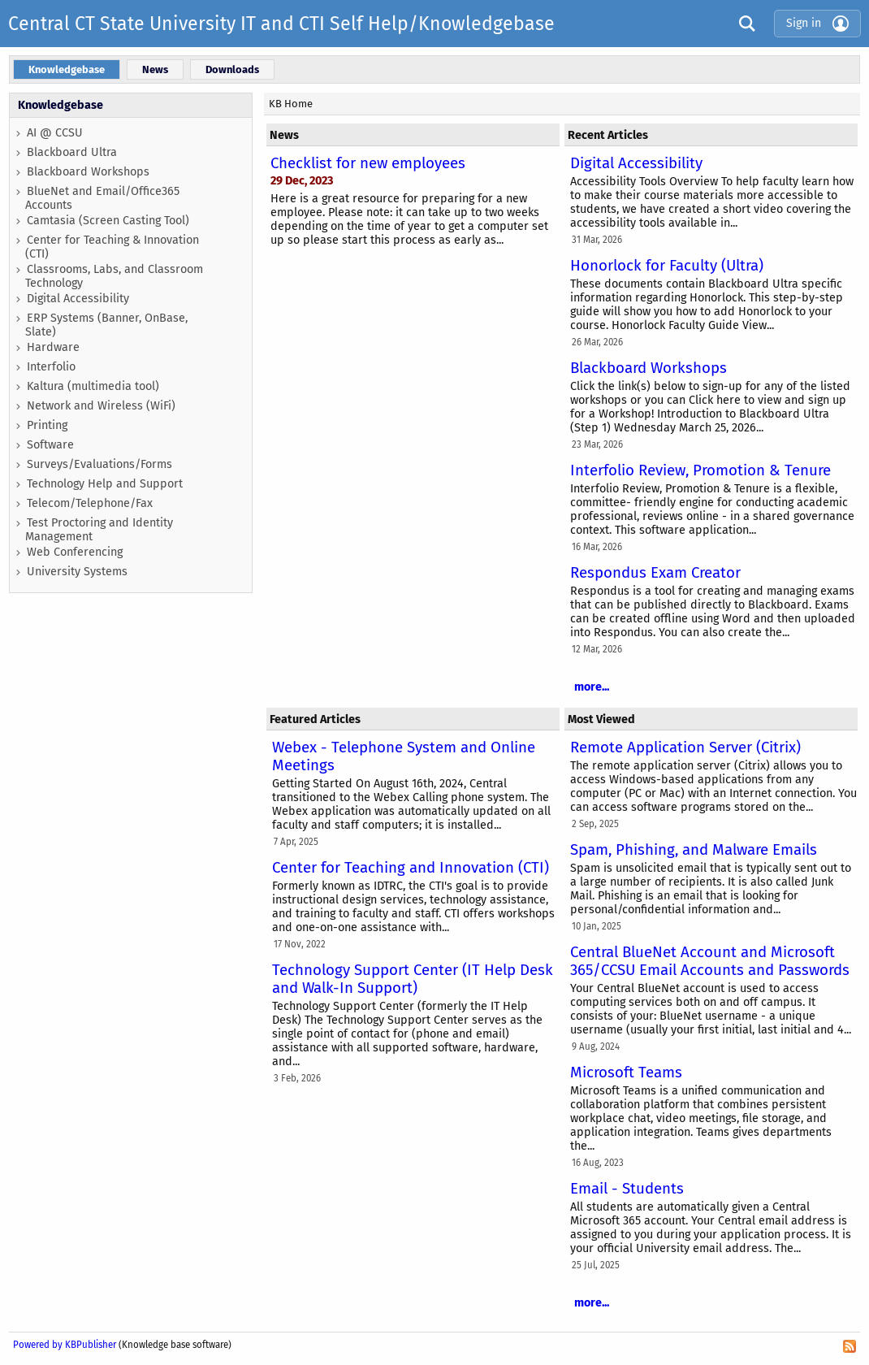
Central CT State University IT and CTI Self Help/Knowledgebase (281, 23)
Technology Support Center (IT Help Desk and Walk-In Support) (412, 979)
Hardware (53, 347)
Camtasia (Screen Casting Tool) (108, 221)
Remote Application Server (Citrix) (685, 747)
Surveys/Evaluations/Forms (99, 464)
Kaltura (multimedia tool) (93, 386)
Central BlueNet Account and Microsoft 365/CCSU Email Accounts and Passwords (710, 961)
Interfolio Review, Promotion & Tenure (700, 470)
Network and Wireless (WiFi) (101, 406)
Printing (47, 425)
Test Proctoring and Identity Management (99, 530)
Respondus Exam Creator (655, 573)
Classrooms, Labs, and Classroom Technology (114, 276)
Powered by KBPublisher (64, 1344)
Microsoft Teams (626, 1072)
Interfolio (51, 367)
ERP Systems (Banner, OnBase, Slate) (106, 325)
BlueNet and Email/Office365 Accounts (102, 198)
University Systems (77, 571)
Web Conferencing (75, 552)
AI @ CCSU (55, 133)
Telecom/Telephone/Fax (90, 503)
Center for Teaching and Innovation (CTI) (410, 868)
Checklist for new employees (367, 163)
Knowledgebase (60, 105)
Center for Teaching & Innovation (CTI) (112, 247)
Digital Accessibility (78, 299)
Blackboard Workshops (88, 172)
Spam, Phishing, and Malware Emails (693, 850)
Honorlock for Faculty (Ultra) (666, 266)
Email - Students (627, 1189)
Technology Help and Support (105, 484)
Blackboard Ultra (72, 152)
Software (50, 445)
